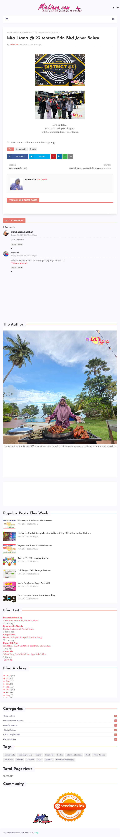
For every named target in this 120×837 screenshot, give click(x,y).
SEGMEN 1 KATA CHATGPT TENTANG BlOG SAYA (26, 645)
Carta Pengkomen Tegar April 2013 (34, 583)
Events (17, 32)
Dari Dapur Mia (25, 755)
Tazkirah (30, 760)
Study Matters (60, 730)
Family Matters (60, 725)
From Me (49, 755)
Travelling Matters (60, 734)
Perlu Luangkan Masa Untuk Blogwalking (36, 595)
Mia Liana (15, 44)
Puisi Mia (9, 760)
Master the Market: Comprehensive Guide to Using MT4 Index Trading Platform (54, 533)
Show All (8, 660)
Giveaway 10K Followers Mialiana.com (35, 521)
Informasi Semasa (74, 755)
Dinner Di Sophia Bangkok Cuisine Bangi (22, 637)
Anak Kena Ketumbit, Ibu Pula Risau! (21, 620)
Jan (8, 686)
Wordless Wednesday (65, 760)
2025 (8, 675)
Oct (8, 692)
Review (20, 760)
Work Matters (60, 739)
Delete (20, 244)
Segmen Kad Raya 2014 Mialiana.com (35, 546)
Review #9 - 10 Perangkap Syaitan (33, 558)
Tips (39, 760)
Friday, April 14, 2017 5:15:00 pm (24, 235)
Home (9, 32)
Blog (36, 833)
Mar (8, 681)
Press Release (99, 755)
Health (60, 755)
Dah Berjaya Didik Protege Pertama (34, 570)
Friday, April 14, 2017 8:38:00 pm (24, 256)
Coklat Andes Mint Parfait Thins (18, 629)
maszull (15, 252)
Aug (8, 695)
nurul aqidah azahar (22, 231)
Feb (8, 684)
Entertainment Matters (60, 720)
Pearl (87, 755)
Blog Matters (60, 716)
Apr (8, 678)
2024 (8, 689)
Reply (14, 244)
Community (21, 149)
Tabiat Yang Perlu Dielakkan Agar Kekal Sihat (24, 654)
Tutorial (48, 760)
